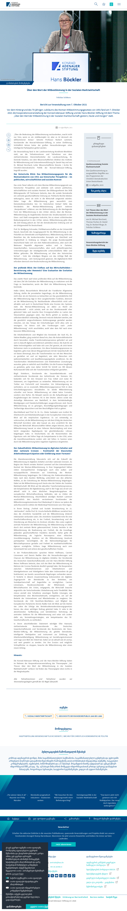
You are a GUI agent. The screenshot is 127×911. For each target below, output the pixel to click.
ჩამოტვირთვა (99, 233)
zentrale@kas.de (55, 862)
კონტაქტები (51, 871)
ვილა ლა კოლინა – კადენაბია (102, 882)
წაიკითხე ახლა (98, 190)
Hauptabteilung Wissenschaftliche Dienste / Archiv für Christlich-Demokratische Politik (63, 736)
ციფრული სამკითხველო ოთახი (102, 878)
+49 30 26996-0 (54, 867)
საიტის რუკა (111, 897)
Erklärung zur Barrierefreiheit (75, 897)
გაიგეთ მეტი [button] (18, 874)
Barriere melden (97, 897)
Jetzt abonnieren (63, 844)
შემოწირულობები (96, 886)
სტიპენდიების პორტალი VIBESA (102, 869)
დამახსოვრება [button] (13, 906)
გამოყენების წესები (52, 897)
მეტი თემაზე (98, 251)
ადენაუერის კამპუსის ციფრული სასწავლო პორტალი (100, 863)
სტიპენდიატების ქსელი (98, 874)
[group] (17, 790)
